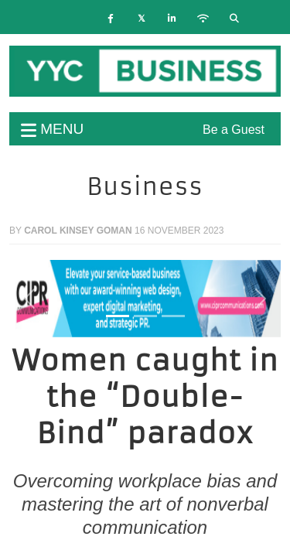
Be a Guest (233, 129)
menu (52, 129)
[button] (29, 298)
